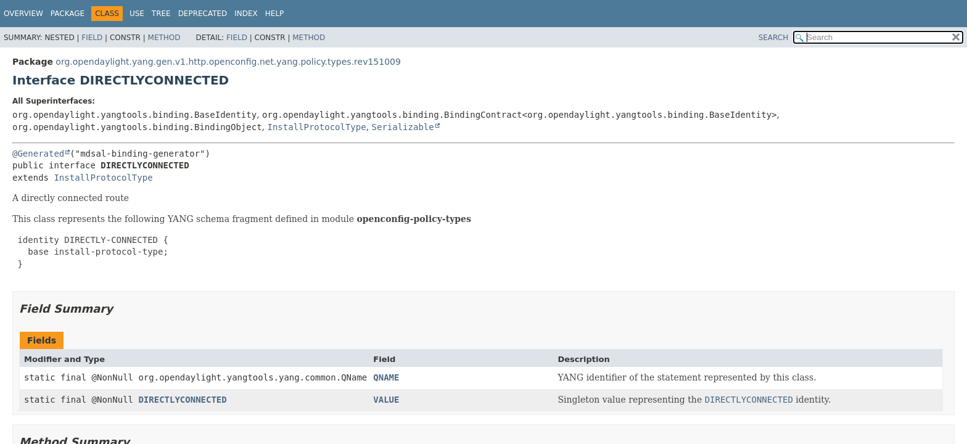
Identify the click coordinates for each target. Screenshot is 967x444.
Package (67, 13)
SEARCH (774, 37)
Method (164, 37)
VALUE (386, 400)
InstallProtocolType (316, 127)
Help (274, 13)
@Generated (38, 153)
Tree (161, 13)
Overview (23, 13)
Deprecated (203, 13)
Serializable (403, 127)
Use (137, 13)
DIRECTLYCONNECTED (182, 400)
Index (246, 13)
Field (91, 37)
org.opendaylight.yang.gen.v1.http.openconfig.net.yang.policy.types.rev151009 (228, 62)
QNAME (386, 377)
